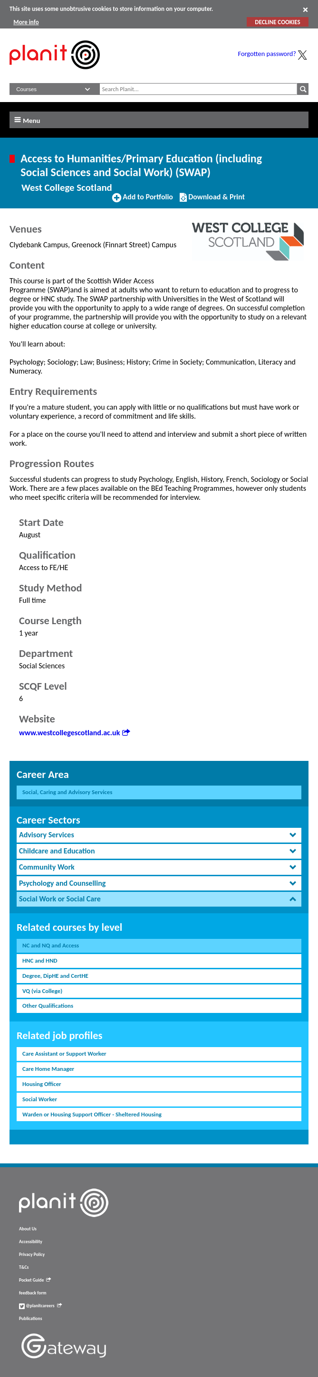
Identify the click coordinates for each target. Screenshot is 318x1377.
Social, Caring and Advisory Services (67, 792)
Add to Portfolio (142, 200)
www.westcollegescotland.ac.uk (74, 732)
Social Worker (39, 1099)
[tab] (159, 835)
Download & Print (212, 200)
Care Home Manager (48, 1068)
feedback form (33, 1293)
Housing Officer (41, 1083)
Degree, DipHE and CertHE (55, 975)
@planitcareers (40, 1306)
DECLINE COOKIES (277, 22)
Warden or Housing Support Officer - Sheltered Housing (92, 1114)
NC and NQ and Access (50, 945)
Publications (30, 1318)
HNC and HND (40, 960)
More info (26, 22)
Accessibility (30, 1242)
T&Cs (24, 1267)
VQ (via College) (42, 990)
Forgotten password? (267, 53)
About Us (28, 1229)
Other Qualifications (47, 1005)
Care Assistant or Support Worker (64, 1053)
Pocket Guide (35, 1280)
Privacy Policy (32, 1254)
